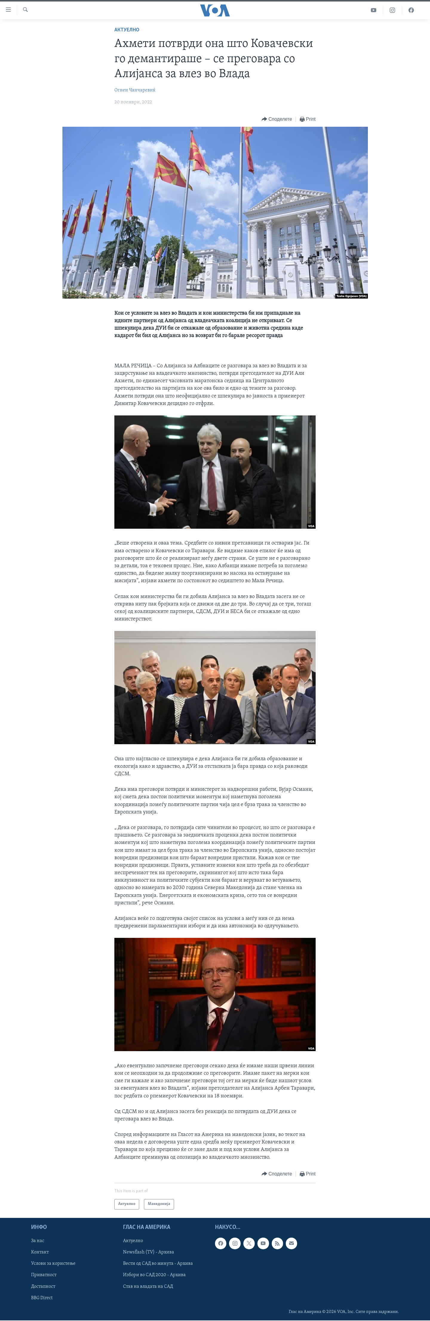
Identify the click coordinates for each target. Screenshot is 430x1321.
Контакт (40, 1252)
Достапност (43, 1286)
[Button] (277, 119)
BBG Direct (42, 1298)
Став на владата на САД (148, 1286)
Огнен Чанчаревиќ (135, 90)
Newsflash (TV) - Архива (148, 1252)
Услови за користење (53, 1263)
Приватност (43, 1275)
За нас (37, 1241)
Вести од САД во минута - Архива (158, 1263)
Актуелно (126, 30)
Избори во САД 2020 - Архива (154, 1275)
